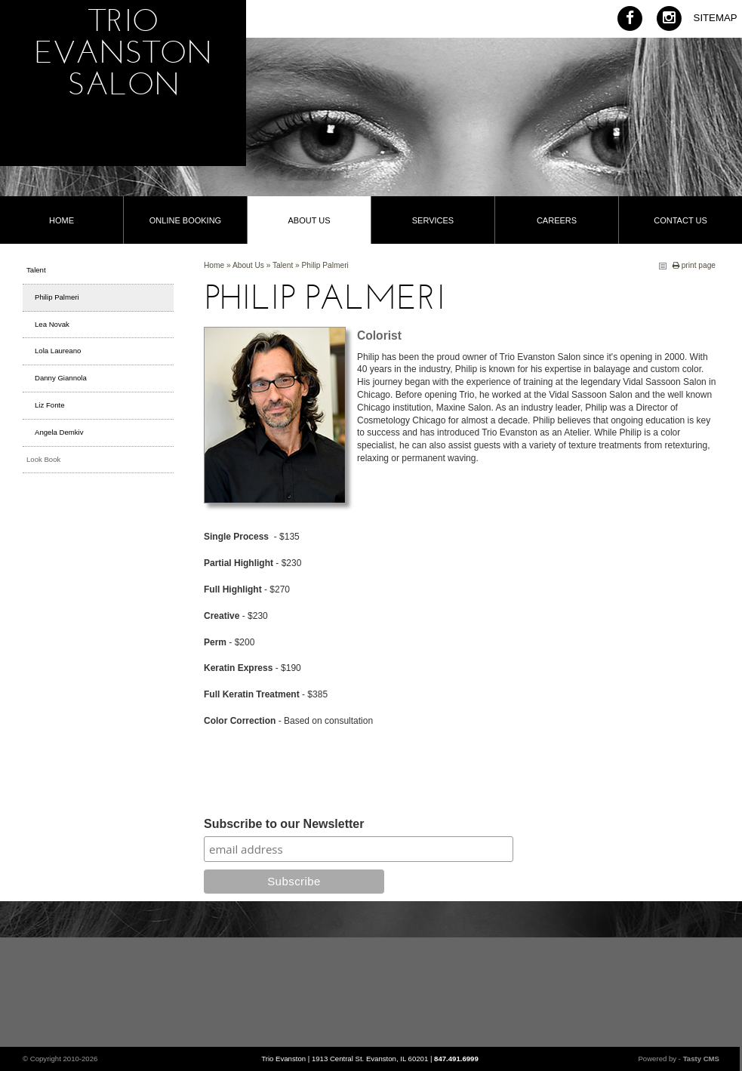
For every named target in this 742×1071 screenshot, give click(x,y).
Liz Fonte (49, 405)
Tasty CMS (701, 1058)
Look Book (43, 459)
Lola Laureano (58, 350)
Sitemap (715, 17)
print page (694, 265)
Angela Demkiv (59, 432)
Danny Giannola (61, 378)
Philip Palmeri (325, 265)
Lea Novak (52, 324)
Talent (282, 265)
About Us (248, 265)
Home (214, 265)
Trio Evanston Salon (123, 55)
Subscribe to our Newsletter (284, 825)
